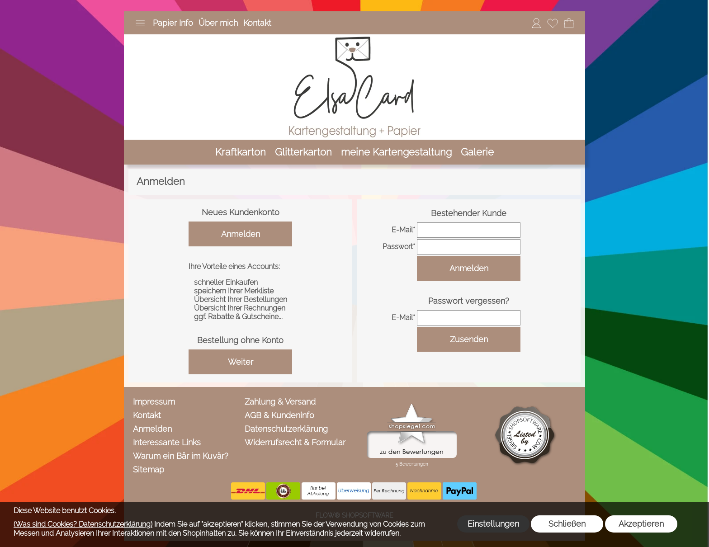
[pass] (469, 247)
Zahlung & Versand (280, 401)
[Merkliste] (552, 23)
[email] (469, 230)
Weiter (240, 362)
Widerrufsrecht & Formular (295, 442)
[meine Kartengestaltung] (396, 152)
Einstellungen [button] (493, 523)
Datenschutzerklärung (286, 429)
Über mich (218, 23)
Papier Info (173, 23)
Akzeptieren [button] (641, 523)
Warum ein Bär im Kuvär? (180, 456)
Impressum (154, 401)
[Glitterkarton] (303, 152)
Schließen (567, 523)
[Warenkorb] (569, 23)
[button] (140, 23)
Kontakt (257, 23)
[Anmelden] (536, 23)
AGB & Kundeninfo (279, 415)
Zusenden (469, 339)
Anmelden (240, 234)
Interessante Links (167, 442)
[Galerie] (477, 152)
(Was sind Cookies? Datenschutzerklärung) (83, 524)
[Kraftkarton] (240, 152)
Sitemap (148, 469)
